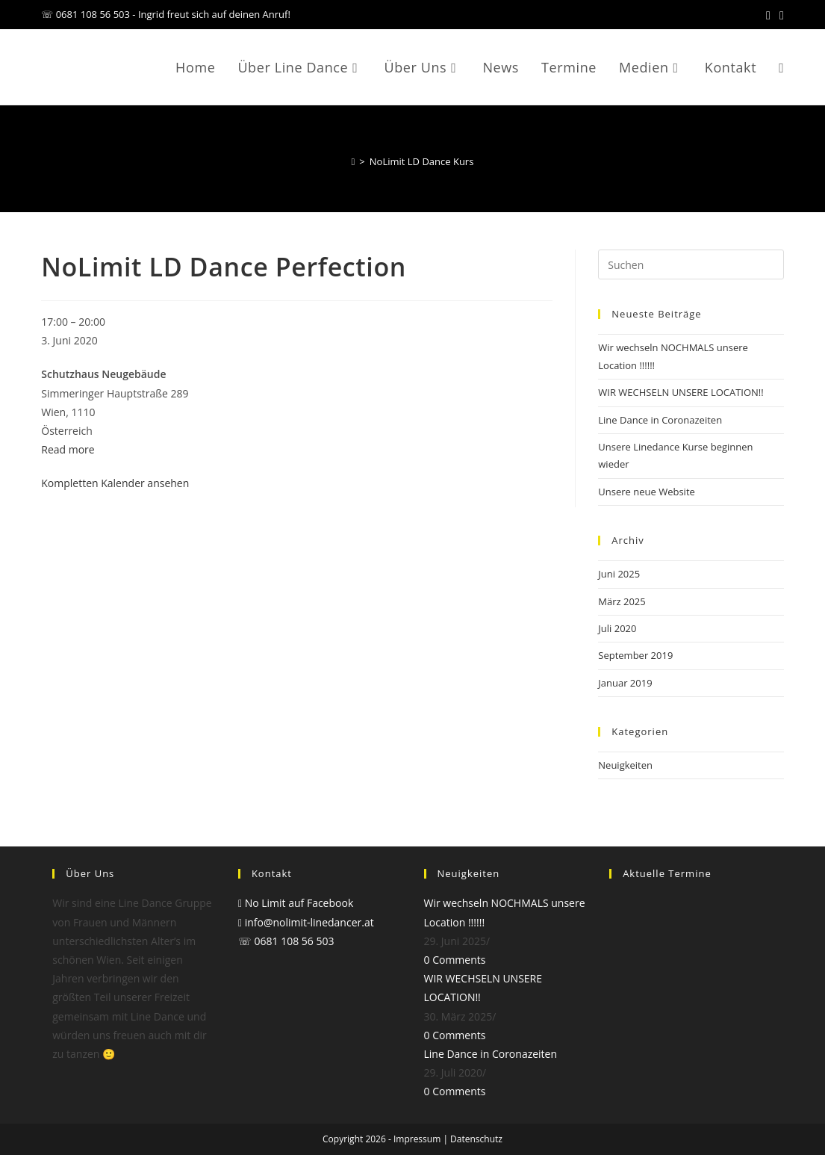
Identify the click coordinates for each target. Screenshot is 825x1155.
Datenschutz (476, 1139)
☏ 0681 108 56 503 (286, 941)
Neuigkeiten (625, 765)
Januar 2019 (625, 683)
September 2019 (635, 655)
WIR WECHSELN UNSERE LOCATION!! (680, 392)
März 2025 (621, 601)
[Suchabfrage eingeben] (690, 264)
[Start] (353, 161)
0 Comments (455, 960)
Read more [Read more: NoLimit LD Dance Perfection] (67, 449)
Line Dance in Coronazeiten (660, 420)
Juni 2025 (619, 573)
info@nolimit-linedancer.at (306, 922)
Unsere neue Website (646, 491)
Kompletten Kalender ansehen (115, 483)
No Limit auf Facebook (295, 903)
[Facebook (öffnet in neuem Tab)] (768, 14)
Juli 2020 (617, 628)
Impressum (416, 1139)
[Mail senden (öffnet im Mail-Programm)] (779, 14)
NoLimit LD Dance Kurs (422, 161)
